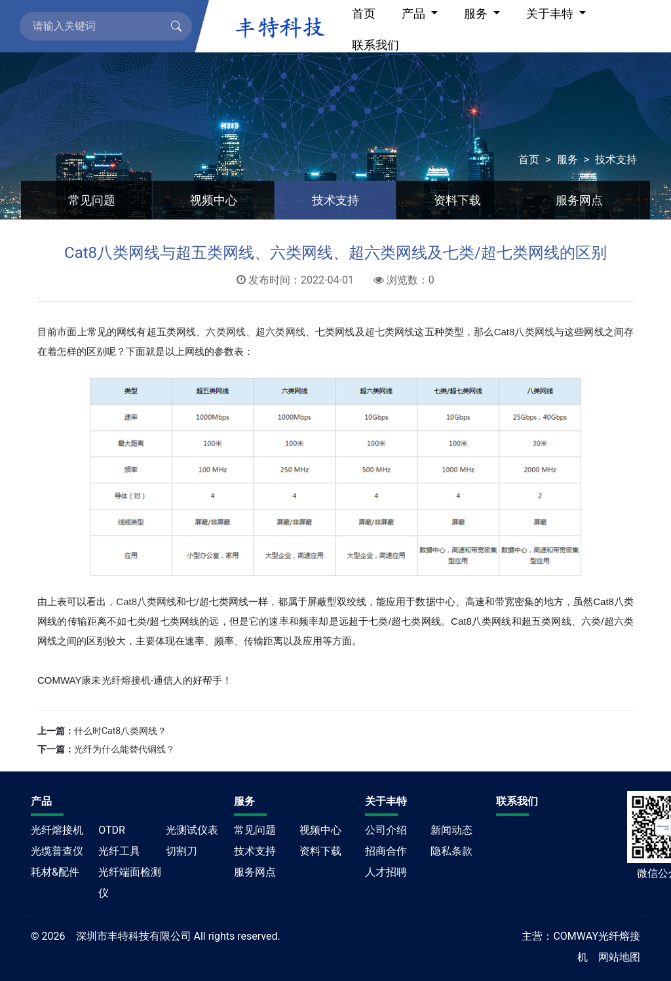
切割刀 (181, 851)
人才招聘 (386, 872)
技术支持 (616, 159)
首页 (528, 159)
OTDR (111, 830)
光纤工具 (119, 851)
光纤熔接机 (126, 680)
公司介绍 (386, 830)
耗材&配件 (55, 872)
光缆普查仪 (57, 851)
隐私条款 (451, 851)
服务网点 (579, 200)
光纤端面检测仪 (129, 882)
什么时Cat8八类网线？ (120, 731)
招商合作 (386, 851)
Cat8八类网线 (524, 331)
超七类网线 (390, 331)
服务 (567, 159)
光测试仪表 (192, 830)
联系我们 (375, 45)
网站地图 (619, 957)
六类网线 (226, 331)
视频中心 (213, 200)
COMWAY (575, 936)
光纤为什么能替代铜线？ (124, 749)
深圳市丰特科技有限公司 (133, 936)
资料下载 (457, 200)
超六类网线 (280, 331)
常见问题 (91, 200)
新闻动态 (451, 830)
